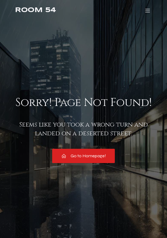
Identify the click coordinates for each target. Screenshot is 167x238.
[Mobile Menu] (147, 10)
